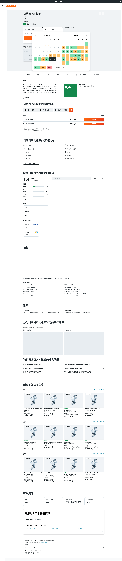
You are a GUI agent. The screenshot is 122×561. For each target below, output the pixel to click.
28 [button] (43, 59)
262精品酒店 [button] (67, 442)
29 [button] (47, 59)
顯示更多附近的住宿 (99, 389)
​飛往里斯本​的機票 (31, 529)
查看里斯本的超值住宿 (98, 421)
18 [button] (58, 51)
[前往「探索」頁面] (3, 25)
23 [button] (50, 55)
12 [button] (35, 51)
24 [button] (54, 55)
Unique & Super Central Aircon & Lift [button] (52, 473)
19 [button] (35, 55)
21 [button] (43, 55)
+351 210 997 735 (28, 20)
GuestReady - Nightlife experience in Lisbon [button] (33, 409)
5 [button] (35, 48)
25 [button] (58, 55)
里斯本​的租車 (55, 529)
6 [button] (39, 48)
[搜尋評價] (73, 179)
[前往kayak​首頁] (11, 6)
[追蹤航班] (3, 28)
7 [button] (82, 48)
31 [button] (54, 59)
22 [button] (47, 55)
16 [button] (50, 51)
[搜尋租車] (3, 17)
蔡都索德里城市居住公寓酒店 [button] (51, 408)
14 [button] (43, 51)
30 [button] (51, 59)
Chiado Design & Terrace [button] (30, 442)
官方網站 (25, 22)
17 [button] (54, 51)
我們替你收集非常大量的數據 (64, 550)
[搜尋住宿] (3, 14)
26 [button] (35, 59)
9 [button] (50, 48)
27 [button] (39, 59)
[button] (120, 1)
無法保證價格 (44, 542)
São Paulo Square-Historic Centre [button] (93, 472)
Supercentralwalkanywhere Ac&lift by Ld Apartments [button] (33, 473)
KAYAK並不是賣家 (64, 547)
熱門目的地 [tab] (38, 519)
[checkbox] (31, 226)
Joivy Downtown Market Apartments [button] (53, 442)
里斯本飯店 (79, 529)
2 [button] (50, 44)
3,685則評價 (32, 24)
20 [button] (39, 55)
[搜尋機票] (3, 10)
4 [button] (58, 44)
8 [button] (86, 48)
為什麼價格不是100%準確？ (64, 553)
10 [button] (54, 48)
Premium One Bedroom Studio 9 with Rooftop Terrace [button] (93, 409)
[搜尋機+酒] (3, 20)
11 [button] (58, 48)
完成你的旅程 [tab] (29, 519)
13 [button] (39, 51)
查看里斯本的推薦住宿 (98, 453)
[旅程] (3, 36)
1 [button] (86, 44)
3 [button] (54, 44)
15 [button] (47, 51)
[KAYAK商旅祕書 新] (3, 31)
